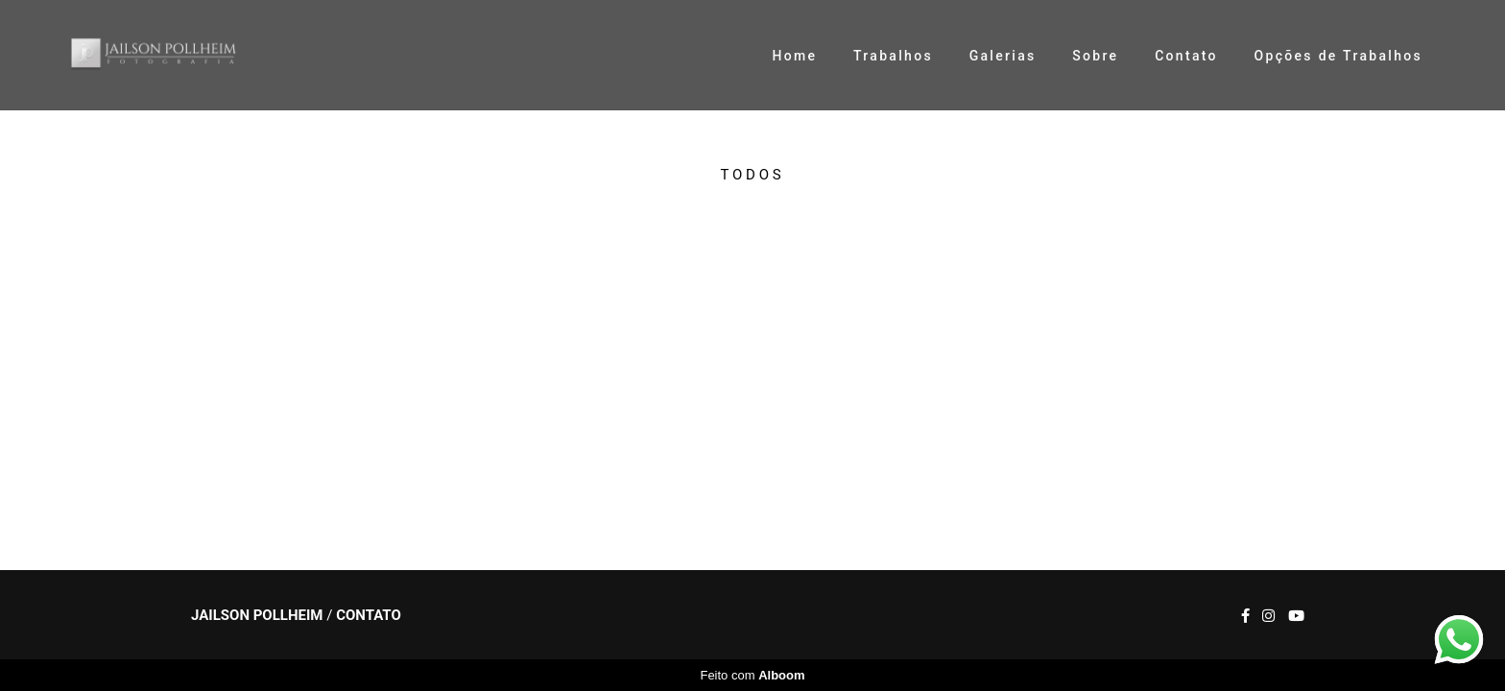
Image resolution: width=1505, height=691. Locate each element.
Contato (1186, 55)
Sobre (1095, 55)
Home (794, 55)
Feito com (752, 675)
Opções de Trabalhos (1338, 55)
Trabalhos (893, 55)
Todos (753, 175)
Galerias (1003, 55)
